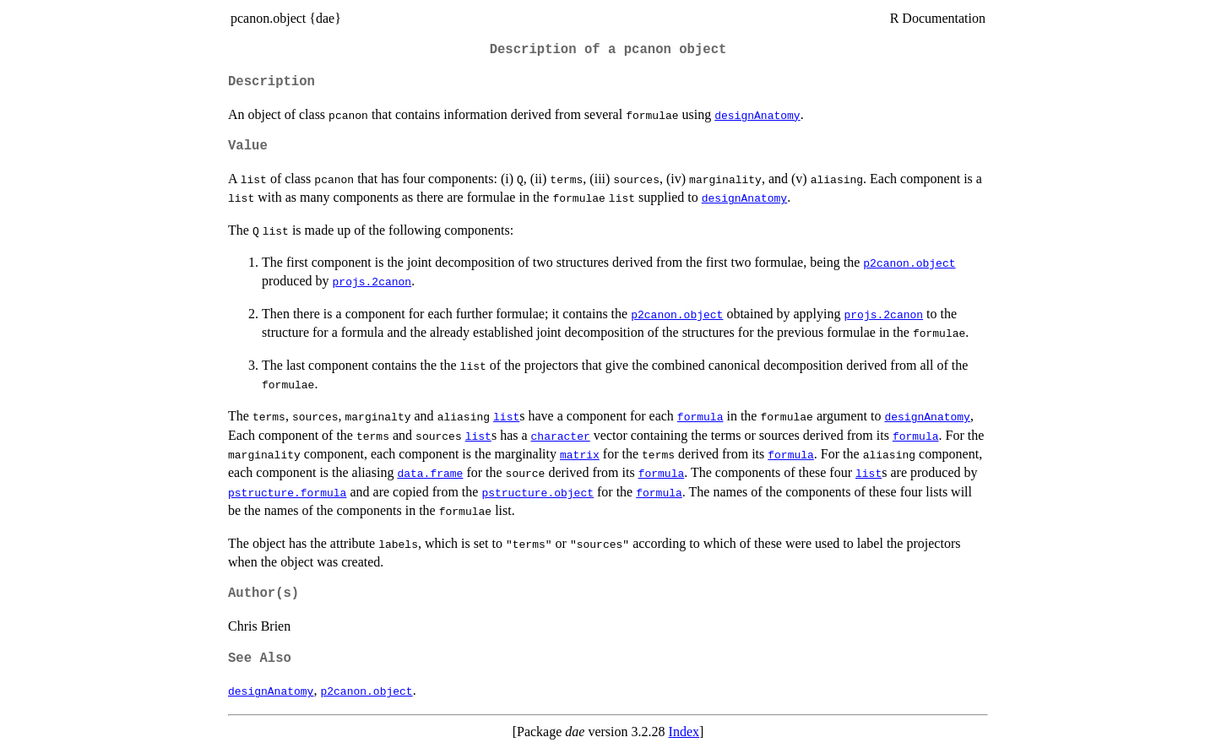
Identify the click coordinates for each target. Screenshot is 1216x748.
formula (700, 416)
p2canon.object (909, 262)
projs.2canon (372, 281)
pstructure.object (537, 492)
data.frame (430, 472)
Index (684, 731)
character (560, 435)
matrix (580, 454)
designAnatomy (757, 114)
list (506, 416)
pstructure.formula (287, 492)
